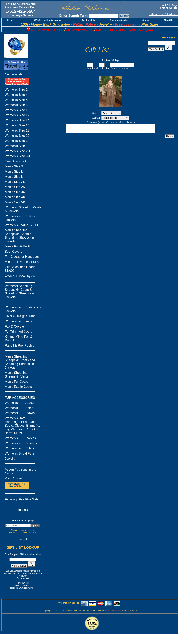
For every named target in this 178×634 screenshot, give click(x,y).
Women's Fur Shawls (20, 413)
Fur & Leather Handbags (22, 256)
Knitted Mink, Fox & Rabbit (18, 338)
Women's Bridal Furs (19, 453)
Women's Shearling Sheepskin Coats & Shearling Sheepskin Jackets (19, 291)
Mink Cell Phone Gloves (22, 262)
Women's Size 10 (17, 110)
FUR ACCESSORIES (20, 397)
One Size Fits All (16, 161)
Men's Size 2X (15, 187)
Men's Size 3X (15, 192)
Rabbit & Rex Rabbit (19, 345)
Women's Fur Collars (19, 448)
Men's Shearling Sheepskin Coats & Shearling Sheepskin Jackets (19, 235)
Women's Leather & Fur (21, 225)
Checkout (170, 14)
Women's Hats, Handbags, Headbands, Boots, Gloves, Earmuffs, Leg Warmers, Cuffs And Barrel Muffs (22, 425)
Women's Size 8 (16, 105)
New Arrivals (13, 74)
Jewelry (10, 458)
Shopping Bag (158, 14)
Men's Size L (14, 176)
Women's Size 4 (16, 94)
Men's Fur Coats (16, 381)
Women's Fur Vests (18, 321)
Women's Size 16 (17, 125)
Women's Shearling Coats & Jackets (23, 209)
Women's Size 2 (16, 89)
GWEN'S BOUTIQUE (20, 276)
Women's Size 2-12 (18, 151)
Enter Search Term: (73, 15)
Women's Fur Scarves (20, 438)
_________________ (20, 281)
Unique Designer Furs (20, 316)
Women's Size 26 (17, 146)
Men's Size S (14, 166)
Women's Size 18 (17, 130)
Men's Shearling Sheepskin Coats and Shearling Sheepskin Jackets (20, 362)
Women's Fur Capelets (21, 443)
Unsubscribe (23, 539)
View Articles (14, 478)
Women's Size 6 (16, 100)
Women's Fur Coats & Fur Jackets (23, 309)
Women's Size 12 (17, 115)
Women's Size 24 (17, 141)
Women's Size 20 (17, 135)
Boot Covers (13, 251)
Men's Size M (14, 171)
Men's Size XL (15, 182)
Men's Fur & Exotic (18, 246)
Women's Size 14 (17, 120)
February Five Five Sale (21, 499)
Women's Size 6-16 (18, 156)
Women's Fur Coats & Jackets (20, 218)
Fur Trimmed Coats (18, 331)
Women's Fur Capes (19, 403)
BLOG (23, 510)
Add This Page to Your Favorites (168, 6)
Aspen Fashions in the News (20, 471)
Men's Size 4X (15, 197)
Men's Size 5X (15, 202)
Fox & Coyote (14, 326)
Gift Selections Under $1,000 (20, 268)
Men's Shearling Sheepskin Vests (16, 374)
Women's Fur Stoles (19, 408)
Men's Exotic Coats (18, 386)
